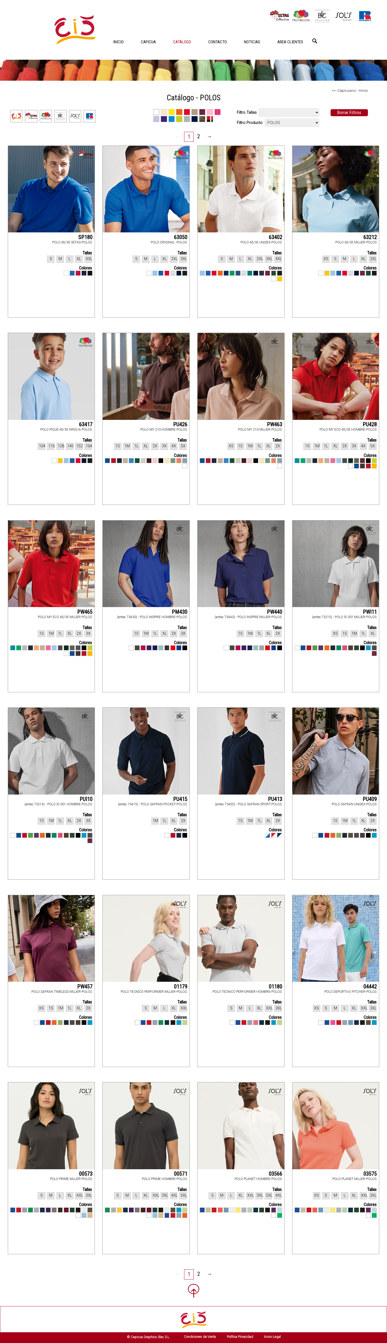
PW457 (84, 986)
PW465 (84, 612)
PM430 (179, 612)
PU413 (275, 799)
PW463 (274, 424)
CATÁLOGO (182, 42)
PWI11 (370, 612)
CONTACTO (217, 42)
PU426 (180, 424)
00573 (85, 1174)
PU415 (180, 799)
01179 (180, 986)
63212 (370, 237)
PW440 (274, 612)
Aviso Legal (272, 1337)
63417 (85, 424)
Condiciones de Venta (200, 1337)
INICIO (118, 42)
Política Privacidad (240, 1337)
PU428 (370, 424)
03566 (275, 1174)
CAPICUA (148, 42)
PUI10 (86, 799)
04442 (370, 986)
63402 (275, 237)
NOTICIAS (252, 42)
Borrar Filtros (349, 112)
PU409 (370, 799)
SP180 (85, 237)
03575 (370, 1174)
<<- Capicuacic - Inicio (350, 90)
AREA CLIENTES (290, 42)
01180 (275, 986)
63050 (180, 237)
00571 (180, 1174)
